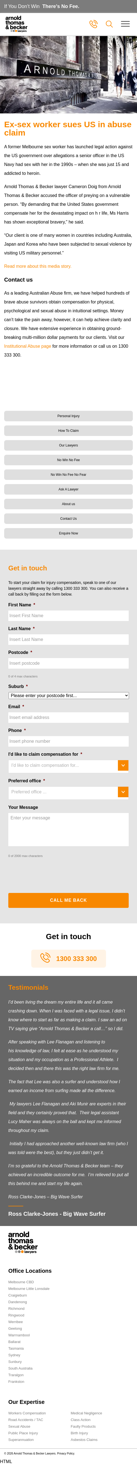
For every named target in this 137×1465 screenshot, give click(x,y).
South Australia (20, 1368)
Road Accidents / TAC (25, 1420)
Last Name (21, 628)
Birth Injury (79, 1433)
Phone (17, 730)
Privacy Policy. (66, 1453)
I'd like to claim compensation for (45, 754)
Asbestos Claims (84, 1440)
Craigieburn (17, 1295)
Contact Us (68, 519)
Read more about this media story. (37, 266)
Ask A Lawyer (68, 489)
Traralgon (16, 1375)
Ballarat (14, 1342)
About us (68, 504)
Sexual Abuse (19, 1426)
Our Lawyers (68, 445)
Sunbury (15, 1362)
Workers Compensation (27, 1413)
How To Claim (68, 431)
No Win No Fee (68, 460)
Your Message (23, 807)
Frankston (16, 1382)
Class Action (81, 1420)
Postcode (20, 652)
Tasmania (16, 1348)
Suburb (18, 686)
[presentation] (50, 873)
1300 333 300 (76, 958)
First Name (21, 604)
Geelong (15, 1328)
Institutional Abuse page (27, 346)
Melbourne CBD (21, 1282)
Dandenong (17, 1302)
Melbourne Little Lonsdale (29, 1289)
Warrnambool (19, 1335)
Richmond (16, 1308)
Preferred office (26, 780)
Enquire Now (68, 533)
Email (16, 706)
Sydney (14, 1355)
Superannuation (21, 1440)
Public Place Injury (23, 1433)
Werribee (15, 1322)
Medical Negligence (86, 1413)
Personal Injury (68, 416)
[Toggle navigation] (125, 24)
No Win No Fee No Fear (68, 475)
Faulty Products (83, 1426)
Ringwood (16, 1315)
